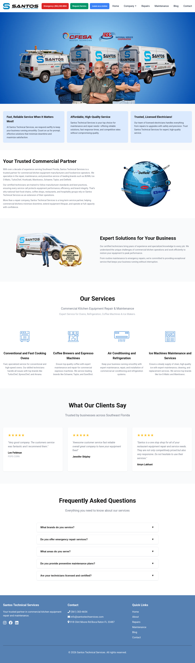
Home (115, 6)
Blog (176, 6)
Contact (187, 6)
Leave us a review (99, 6)
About (135, 616)
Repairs (146, 6)
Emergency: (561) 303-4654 (55, 6)
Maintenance (162, 6)
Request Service (79, 6)
